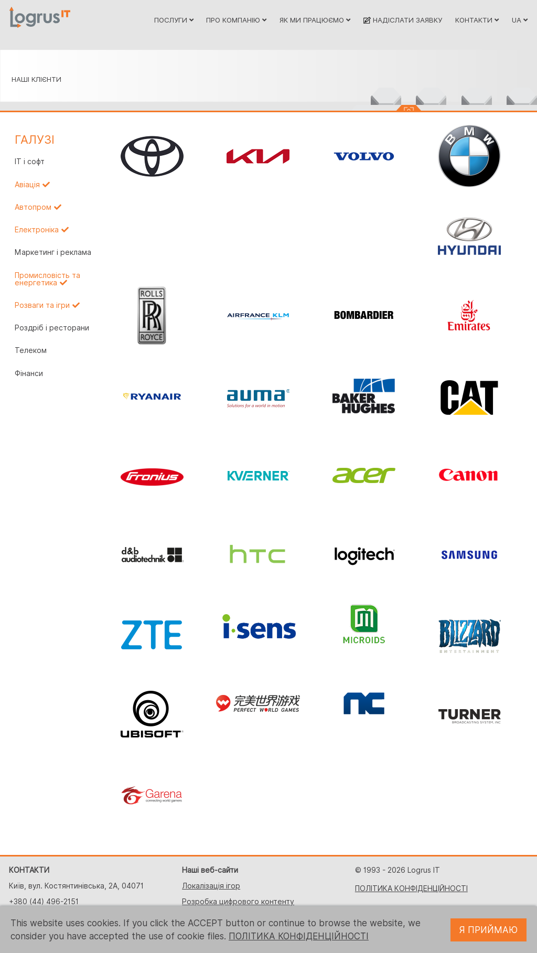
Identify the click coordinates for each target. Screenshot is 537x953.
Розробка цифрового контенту (238, 901)
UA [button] (520, 20)
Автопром (33, 207)
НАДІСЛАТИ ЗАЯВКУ (402, 20)
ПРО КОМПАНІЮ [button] (236, 20)
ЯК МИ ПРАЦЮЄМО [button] (315, 20)
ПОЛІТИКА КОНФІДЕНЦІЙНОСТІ (411, 888)
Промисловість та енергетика (47, 279)
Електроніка (37, 230)
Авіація (27, 184)
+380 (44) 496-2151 (44, 901)
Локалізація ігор (211, 886)
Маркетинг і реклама (53, 252)
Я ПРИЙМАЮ (488, 930)
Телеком (31, 350)
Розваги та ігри (42, 305)
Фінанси (29, 373)
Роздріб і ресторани (52, 328)
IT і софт (30, 161)
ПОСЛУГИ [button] (174, 20)
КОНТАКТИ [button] (477, 20)
